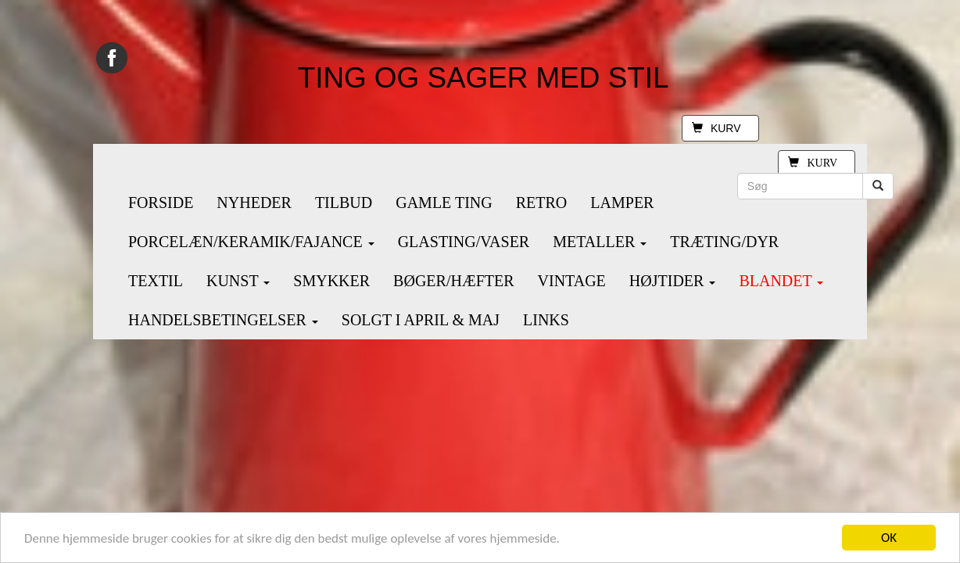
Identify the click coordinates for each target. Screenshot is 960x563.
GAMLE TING (444, 202)
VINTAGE (572, 280)
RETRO (542, 202)
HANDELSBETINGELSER (223, 319)
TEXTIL (155, 280)
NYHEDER (254, 202)
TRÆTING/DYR (724, 241)
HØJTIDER (672, 280)
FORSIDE (160, 202)
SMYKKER (331, 280)
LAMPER (622, 202)
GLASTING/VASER (464, 241)
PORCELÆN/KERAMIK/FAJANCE (251, 241)
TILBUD (343, 202)
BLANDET (781, 280)
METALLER (600, 241)
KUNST (238, 280)
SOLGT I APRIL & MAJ (421, 319)
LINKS (546, 319)
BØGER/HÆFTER (453, 280)
